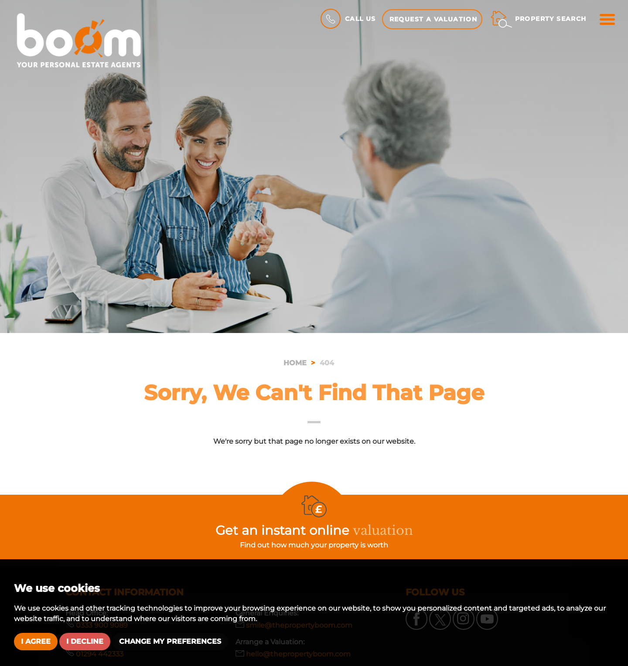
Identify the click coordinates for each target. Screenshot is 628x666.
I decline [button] (84, 641)
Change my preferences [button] (170, 641)
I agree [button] (36, 641)
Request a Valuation (433, 19)
